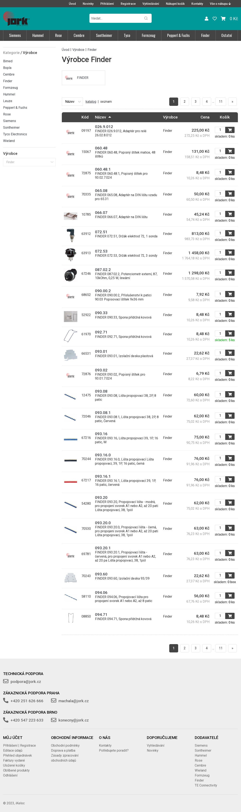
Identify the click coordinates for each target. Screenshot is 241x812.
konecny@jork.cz (73, 720)
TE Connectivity (206, 785)
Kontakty (197, 3)
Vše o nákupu (220, 3)
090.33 (101, 312)
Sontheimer (104, 35)
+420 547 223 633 (27, 720)
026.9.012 (104, 126)
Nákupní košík (175, 3)
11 (221, 102)
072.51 (101, 232)
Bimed (7, 61)
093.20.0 (103, 522)
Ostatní (226, 35)
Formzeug (148, 35)
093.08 (101, 391)
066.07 (101, 212)
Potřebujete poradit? (114, 750)
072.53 (101, 251)
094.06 (101, 592)
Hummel (38, 35)
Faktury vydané (14, 760)
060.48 (101, 148)
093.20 (101, 497)
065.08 (101, 190)
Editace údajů (12, 750)
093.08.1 (103, 412)
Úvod (72, 3)
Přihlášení (107, 3)
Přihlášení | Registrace (19, 745)
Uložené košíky (14, 765)
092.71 (101, 332)
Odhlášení (10, 775)
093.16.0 (103, 455)
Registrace (128, 3)
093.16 (101, 433)
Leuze (7, 101)
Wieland (9, 141)
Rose (58, 35)
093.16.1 (103, 476)
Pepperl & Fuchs (178, 35)
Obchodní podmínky (65, 745)
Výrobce (78, 49)
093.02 (101, 370)
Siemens (15, 35)
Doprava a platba (63, 750)
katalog (91, 102)
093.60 (101, 574)
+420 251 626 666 (27, 700)
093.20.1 (103, 548)
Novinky (88, 3)
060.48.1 (103, 169)
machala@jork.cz (73, 700)
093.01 (101, 351)
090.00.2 (103, 290)
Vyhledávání (150, 3)
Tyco (127, 35)
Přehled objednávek (17, 755)
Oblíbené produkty (16, 770)
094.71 (101, 614)
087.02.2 (103, 269)
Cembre (79, 35)
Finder (205, 35)
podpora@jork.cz (26, 681)
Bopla (7, 68)
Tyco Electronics (15, 134)
